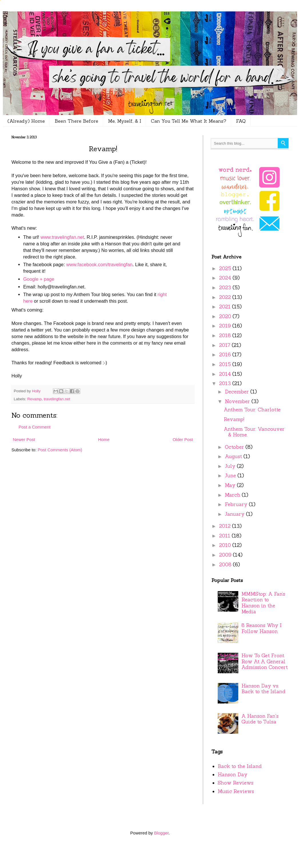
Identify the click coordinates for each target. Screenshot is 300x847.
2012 (225, 526)
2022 (225, 297)
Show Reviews (235, 783)
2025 (226, 268)
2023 (226, 287)
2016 (225, 354)
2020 (226, 316)
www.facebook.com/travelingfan (99, 264)
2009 (226, 555)
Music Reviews (236, 791)
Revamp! (234, 419)
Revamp (34, 399)
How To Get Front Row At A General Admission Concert (264, 661)
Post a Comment (35, 426)
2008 (226, 564)
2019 (225, 326)
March (233, 495)
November (238, 401)
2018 (225, 335)
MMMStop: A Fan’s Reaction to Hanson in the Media (263, 603)
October (235, 447)
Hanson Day (232, 774)
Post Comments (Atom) (60, 449)
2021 (225, 307)
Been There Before (76, 121)
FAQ (241, 121)
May (231, 485)
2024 (226, 278)
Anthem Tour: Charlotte (252, 410)
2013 (225, 383)
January (235, 514)
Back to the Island (240, 766)
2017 (225, 345)
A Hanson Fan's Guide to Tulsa (260, 719)
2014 (225, 374)
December (237, 392)
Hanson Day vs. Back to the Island (263, 689)
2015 (225, 364)
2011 (225, 536)
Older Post (183, 439)
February (237, 504)
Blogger (161, 832)
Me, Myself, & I (124, 121)
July (231, 466)
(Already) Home (26, 121)
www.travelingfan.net (62, 237)
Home (103, 439)
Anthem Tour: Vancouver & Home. (254, 432)
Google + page (38, 279)
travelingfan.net (57, 399)
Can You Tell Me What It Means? (188, 121)
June (231, 475)
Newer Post (24, 439)
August (234, 456)
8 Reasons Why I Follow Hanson (261, 628)
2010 (225, 545)
